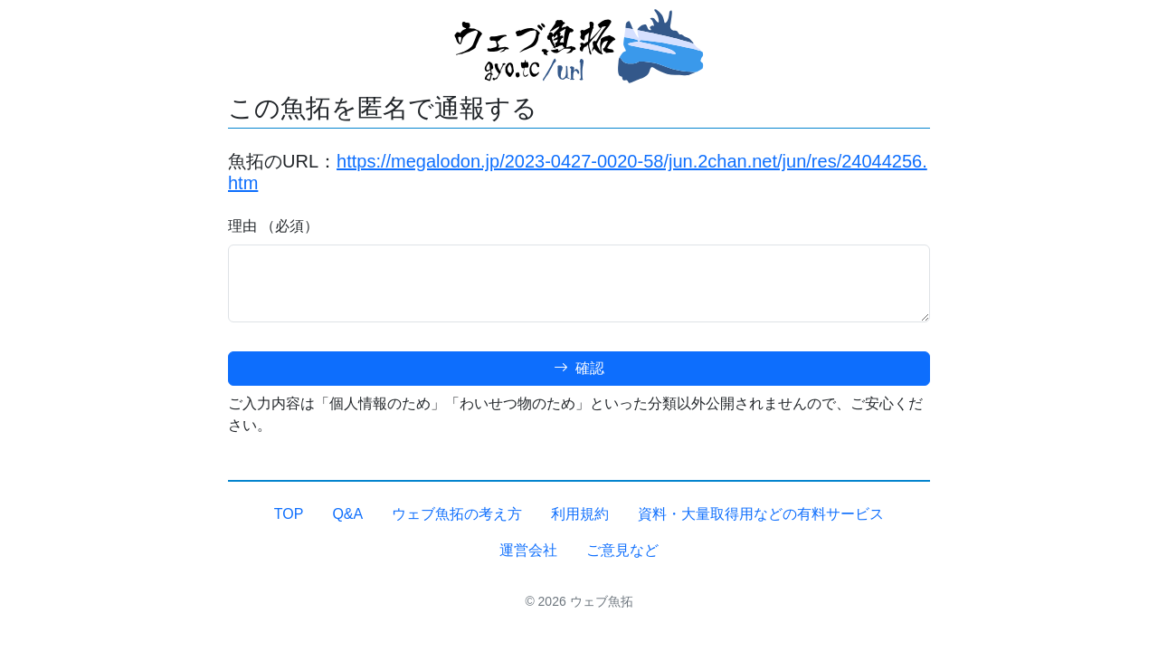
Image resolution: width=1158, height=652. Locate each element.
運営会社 (528, 550)
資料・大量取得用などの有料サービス (761, 514)
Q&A (347, 514)
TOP (289, 514)
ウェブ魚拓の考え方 (457, 514)
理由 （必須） (273, 226)
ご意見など (622, 550)
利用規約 (580, 514)
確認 (579, 368)
